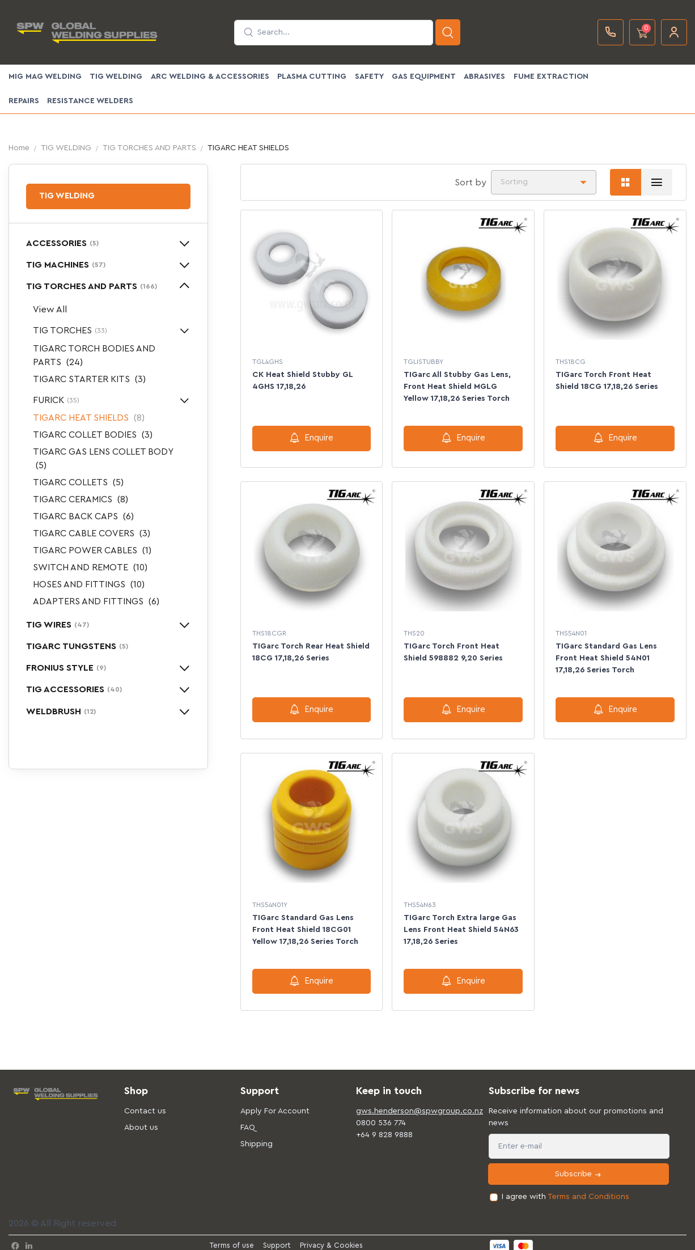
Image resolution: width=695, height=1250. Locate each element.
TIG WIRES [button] (57, 625)
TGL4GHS (267, 361)
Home (19, 148)
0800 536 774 (381, 1115)
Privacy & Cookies (331, 1237)
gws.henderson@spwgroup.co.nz (405, 1103)
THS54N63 (420, 899)
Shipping (256, 1136)
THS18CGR (269, 630)
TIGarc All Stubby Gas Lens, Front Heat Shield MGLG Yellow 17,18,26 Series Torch (457, 386)
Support (277, 1237)
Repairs (24, 101)
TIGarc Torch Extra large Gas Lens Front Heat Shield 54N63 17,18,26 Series (461, 924)
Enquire (311, 438)
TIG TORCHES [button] (70, 330)
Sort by (470, 182)
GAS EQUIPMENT (424, 76)
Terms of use (232, 1237)
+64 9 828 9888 (384, 1127)
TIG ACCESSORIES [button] (74, 689)
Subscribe (578, 1167)
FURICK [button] (56, 400)
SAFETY (369, 76)
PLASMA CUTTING (311, 76)
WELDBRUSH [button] (61, 711)
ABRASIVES (484, 76)
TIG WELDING (116, 76)
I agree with (565, 1189)
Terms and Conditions (588, 1189)
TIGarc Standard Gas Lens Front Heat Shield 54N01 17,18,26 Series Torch (606, 655)
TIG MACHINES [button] (65, 265)
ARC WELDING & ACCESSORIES (210, 76)
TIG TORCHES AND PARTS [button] (91, 286)
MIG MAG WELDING (45, 76)
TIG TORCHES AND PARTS (149, 148)
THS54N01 (571, 630)
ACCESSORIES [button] (62, 243)
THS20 (414, 630)
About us (141, 1120)
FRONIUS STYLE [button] (66, 668)
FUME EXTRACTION (551, 76)
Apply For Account (275, 1103)
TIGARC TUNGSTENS (77, 646)
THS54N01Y (269, 899)
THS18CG (571, 361)
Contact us (145, 1103)
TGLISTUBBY (423, 361)
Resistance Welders (90, 101)
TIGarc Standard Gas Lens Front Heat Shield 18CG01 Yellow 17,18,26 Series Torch (305, 924)
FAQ (247, 1120)
